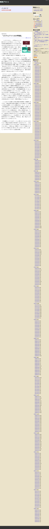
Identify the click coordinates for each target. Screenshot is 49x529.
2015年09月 (37, 235)
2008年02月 (37, 373)
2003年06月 (37, 462)
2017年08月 (37, 198)
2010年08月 (37, 326)
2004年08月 (37, 440)
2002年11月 (37, 473)
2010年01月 (37, 336)
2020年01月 (37, 169)
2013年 (35, 267)
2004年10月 (37, 437)
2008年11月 (37, 360)
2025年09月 (37, 70)
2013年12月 (37, 268)
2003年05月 (37, 463)
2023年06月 (37, 112)
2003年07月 (37, 460)
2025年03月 (37, 79)
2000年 (35, 508)
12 (39, 23)
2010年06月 (37, 329)
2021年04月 (37, 153)
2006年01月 (37, 412)
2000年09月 (37, 514)
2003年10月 (37, 456)
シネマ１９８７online (38, 9)
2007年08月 (37, 383)
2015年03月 (37, 243)
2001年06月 (37, 499)
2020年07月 (37, 163)
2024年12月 (37, 85)
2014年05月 (37, 259)
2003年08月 (37, 459)
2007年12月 (37, 377)
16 (35, 25)
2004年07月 (37, 441)
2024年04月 (37, 96)
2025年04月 (37, 77)
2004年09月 (37, 438)
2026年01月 (37, 63)
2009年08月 (37, 345)
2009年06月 (37, 348)
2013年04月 (37, 280)
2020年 (35, 159)
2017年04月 (37, 204)
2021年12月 (37, 141)
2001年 (35, 489)
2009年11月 (37, 341)
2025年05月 (37, 76)
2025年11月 (37, 67)
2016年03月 (37, 224)
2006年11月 (37, 398)
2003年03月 (37, 466)
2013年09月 (37, 272)
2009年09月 (37, 344)
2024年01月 (37, 100)
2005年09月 (37, 419)
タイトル (36, 16)
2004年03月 (37, 447)
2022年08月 (37, 128)
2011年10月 (37, 307)
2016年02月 (37, 226)
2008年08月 (37, 364)
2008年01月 (37, 374)
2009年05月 (37, 350)
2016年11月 (37, 213)
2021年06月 (37, 150)
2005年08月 (37, 421)
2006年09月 (37, 400)
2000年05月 (37, 520)
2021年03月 (37, 154)
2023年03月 (37, 116)
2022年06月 (37, 131)
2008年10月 (37, 361)
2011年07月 (37, 312)
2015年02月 (37, 245)
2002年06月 (37, 480)
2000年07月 (37, 517)
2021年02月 (37, 156)
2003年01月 (37, 469)
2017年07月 (37, 200)
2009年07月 (37, 347)
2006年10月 (37, 399)
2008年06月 (37, 367)
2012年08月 (37, 293)
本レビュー (28, 37)
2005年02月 (37, 429)
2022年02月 (37, 137)
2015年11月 (37, 232)
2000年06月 (37, 518)
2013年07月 (37, 275)
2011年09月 (37, 309)
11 (37, 23)
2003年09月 (37, 457)
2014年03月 (37, 262)
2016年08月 (37, 217)
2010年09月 (37, 325)
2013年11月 (37, 270)
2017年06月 (37, 201)
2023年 (35, 102)
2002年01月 (37, 488)
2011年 (35, 303)
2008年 (35, 357)
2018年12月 (37, 182)
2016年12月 (37, 211)
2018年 (35, 181)
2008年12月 (37, 358)
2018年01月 (37, 192)
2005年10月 (37, 418)
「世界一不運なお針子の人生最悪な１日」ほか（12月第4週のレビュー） (41, 42)
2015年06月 (37, 239)
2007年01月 (37, 393)
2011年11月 (37, 306)
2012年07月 (37, 294)
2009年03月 (37, 352)
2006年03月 (37, 409)
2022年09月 (37, 127)
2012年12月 (37, 287)
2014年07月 (37, 256)
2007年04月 (37, 389)
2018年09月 (37, 185)
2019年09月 (37, 173)
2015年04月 (37, 242)
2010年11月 (37, 322)
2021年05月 (37, 151)
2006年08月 (37, 402)
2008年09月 (37, 363)
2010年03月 (37, 333)
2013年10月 (37, 271)
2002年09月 (37, 476)
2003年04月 (37, 464)
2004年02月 (37, 448)
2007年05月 (37, 387)
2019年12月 (37, 172)
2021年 (35, 140)
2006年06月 (37, 405)
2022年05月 (37, 132)
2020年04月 (37, 166)
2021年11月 (37, 143)
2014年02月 (37, 264)
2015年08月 (37, 236)
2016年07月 (37, 219)
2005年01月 (37, 431)
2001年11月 (37, 492)
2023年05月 (37, 114)
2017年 (35, 194)
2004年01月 (37, 450)
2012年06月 (37, 296)
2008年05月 (37, 368)
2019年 (35, 170)
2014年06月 (37, 258)
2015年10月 (37, 233)
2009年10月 (37, 342)
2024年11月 (37, 86)
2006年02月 (37, 411)
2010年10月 (37, 323)
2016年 (35, 210)
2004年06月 (37, 443)
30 (35, 27)
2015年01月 (37, 246)
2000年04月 (37, 521)
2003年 (35, 451)
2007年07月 (37, 384)
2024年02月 (37, 99)
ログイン (47, 0)
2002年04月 (37, 483)
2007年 (35, 376)
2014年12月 (37, 249)
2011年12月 (37, 304)
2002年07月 (37, 479)
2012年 (35, 286)
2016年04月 (37, 223)
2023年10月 (37, 106)
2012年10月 (37, 290)
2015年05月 (37, 240)
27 (40, 26)
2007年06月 (37, 386)
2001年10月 (37, 494)
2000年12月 (37, 510)
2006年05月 (37, 406)
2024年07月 (37, 92)
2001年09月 (37, 495)
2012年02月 (37, 300)
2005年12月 (37, 415)
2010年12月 (37, 321)
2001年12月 (37, 491)
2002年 (35, 470)
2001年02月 (37, 505)
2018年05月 (37, 186)
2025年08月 (37, 71)
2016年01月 (37, 227)
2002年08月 (37, 478)
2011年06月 (37, 313)
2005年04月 (37, 427)
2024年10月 (37, 87)
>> (41, 20)
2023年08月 (37, 109)
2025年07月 (37, 73)
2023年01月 (37, 119)
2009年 (35, 338)
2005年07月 (37, 422)
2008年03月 (37, 371)
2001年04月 (37, 502)
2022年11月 (37, 124)
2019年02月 (37, 179)
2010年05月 (37, 331)
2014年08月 (37, 255)
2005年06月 (37, 424)
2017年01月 (37, 208)
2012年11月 (37, 288)
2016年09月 (37, 216)
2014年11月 (37, 251)
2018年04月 (37, 188)
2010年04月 (37, 332)
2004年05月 (37, 444)
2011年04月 (37, 316)
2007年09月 (37, 382)
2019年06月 (37, 176)
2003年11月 (37, 454)
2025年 (35, 64)
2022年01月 (37, 138)
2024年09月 (37, 89)
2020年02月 (37, 167)
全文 (40, 16)
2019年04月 (37, 178)
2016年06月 (37, 220)
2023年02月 (37, 118)
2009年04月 (37, 351)
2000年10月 (37, 513)
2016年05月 (37, 221)
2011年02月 (37, 317)
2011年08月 (37, 310)
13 (40, 23)
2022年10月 (37, 125)
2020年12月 (37, 160)
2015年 (35, 229)
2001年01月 (37, 507)
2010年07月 (37, 328)
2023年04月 (37, 115)
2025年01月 (37, 81)
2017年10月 (37, 195)
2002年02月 (37, 486)
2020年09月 (37, 162)
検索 (40, 14)
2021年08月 (37, 147)
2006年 (35, 395)
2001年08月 (37, 496)
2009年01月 (37, 355)
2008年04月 (37, 370)
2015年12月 (37, 230)
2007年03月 (37, 390)
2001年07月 (37, 498)
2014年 (35, 248)
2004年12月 (37, 434)
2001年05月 (37, 501)
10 (36, 23)
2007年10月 (37, 380)
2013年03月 (37, 281)
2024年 (35, 83)
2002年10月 (37, 475)
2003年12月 (37, 453)
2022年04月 (37, 134)
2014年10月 (37, 252)
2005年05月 (37, 425)
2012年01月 (37, 301)
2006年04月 (37, 408)
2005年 (35, 414)
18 (37, 25)
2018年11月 (37, 184)
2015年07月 (37, 237)
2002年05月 (37, 482)
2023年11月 (37, 105)
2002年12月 (37, 472)
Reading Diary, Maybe (38, 10)
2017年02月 (37, 207)
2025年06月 (37, 74)
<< (34, 20)
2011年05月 (37, 315)
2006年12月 (37, 396)
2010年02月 (37, 335)
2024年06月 (37, 93)
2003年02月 (37, 467)
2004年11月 (37, 435)
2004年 (35, 433)
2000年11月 (37, 511)
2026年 (35, 61)
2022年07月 (37, 130)
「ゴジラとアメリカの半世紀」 (12, 36)
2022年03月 (37, 135)
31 (36, 27)
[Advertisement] (16, 22)
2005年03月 (37, 428)
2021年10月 (37, 144)
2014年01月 (37, 265)
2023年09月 (37, 108)
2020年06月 (37, 165)
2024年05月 (37, 95)
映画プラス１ (4, 2)
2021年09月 (37, 146)
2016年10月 (37, 214)
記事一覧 (35, 55)
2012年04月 (37, 297)
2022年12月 (37, 122)
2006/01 (38, 20)
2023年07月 (37, 111)
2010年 (35, 319)
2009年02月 (37, 354)
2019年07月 (37, 175)
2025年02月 (37, 80)
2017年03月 (37, 205)
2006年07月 (37, 403)
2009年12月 (37, 339)
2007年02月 (37, 392)
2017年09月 (37, 197)
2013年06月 (37, 277)
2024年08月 (37, 90)
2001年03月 (37, 504)
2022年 (35, 121)
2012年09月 (37, 291)
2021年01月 (37, 157)
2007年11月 (37, 379)
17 (36, 25)
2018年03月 (37, 189)
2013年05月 (37, 278)
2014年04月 (37, 261)
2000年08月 (37, 515)
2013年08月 (37, 274)
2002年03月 (37, 485)
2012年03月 (37, 299)
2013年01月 (37, 284)
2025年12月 (37, 66)
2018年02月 (37, 191)
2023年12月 (37, 103)
